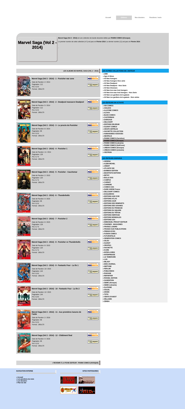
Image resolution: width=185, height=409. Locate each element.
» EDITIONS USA (109, 220)
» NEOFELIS (107, 136)
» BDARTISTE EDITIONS (112, 173)
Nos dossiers (140, 17)
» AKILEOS (107, 108)
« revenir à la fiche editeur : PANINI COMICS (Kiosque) (75, 363)
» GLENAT (106, 243)
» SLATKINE (107, 287)
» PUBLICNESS (108, 271)
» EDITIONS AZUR (109, 201)
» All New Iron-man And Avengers (115, 90)
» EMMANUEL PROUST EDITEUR (115, 222)
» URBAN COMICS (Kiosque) (113, 148)
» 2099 (105, 74)
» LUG (105, 259)
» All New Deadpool (110, 83)
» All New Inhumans (110, 88)
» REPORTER (108, 276)
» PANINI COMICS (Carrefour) (113, 138)
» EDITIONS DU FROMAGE (113, 208)
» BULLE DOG (108, 178)
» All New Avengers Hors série (114, 81)
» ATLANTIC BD (108, 168)
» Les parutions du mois (25, 379)
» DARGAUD (107, 120)
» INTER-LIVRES (109, 252)
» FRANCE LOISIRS (110, 227)
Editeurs (124, 17)
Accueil (108, 17)
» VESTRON (107, 152)
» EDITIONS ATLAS (110, 199)
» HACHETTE (108, 248)
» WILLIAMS (107, 299)
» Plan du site (21, 383)
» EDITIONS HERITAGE (111, 215)
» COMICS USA (108, 187)
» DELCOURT (108, 122)
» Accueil (19, 377)
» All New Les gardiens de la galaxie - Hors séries (121, 97)
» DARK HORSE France (111, 189)
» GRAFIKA (107, 245)
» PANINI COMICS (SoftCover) (114, 145)
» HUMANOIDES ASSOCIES (113, 134)
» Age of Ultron (108, 76)
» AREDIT (106, 166)
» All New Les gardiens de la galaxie (116, 95)
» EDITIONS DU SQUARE (112, 210)
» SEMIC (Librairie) (110, 285)
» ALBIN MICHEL (109, 164)
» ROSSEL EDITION (110, 278)
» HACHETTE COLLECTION (113, 131)
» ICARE (106, 250)
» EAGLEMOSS (108, 194)
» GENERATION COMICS (112, 238)
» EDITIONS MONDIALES (112, 217)
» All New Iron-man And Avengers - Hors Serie (120, 92)
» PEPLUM (107, 269)
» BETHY (106, 175)
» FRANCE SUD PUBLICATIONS (114, 229)
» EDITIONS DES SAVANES (113, 206)
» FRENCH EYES (109, 231)
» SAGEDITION (108, 280)
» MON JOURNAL (109, 264)
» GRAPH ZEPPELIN (110, 129)
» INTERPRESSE (109, 255)
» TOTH (105, 294)
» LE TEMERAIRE (109, 257)
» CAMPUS (107, 180)
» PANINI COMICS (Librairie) (113, 143)
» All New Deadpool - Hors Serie (114, 85)
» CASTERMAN (108, 117)
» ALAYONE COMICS (110, 110)
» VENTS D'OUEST (110, 297)
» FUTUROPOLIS (109, 236)
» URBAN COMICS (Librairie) (113, 150)
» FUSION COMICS (110, 234)
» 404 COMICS (108, 106)
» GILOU (106, 241)
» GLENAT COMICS (110, 127)
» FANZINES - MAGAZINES (113, 224)
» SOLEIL (106, 290)
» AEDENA (107, 161)
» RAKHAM (107, 273)
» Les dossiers (21, 381)
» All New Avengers (110, 78)
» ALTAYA (106, 113)
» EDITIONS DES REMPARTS (113, 203)
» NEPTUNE (107, 266)
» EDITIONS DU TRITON (111, 213)
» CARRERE (107, 185)
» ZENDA (106, 301)
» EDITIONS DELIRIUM (111, 124)
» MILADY (106, 262)
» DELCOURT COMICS (111, 192)
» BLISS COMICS (109, 115)
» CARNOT (107, 182)
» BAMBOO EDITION (110, 171)
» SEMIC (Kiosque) (110, 283)
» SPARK (106, 292)
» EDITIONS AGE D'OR (111, 196)
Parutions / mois (155, 17)
